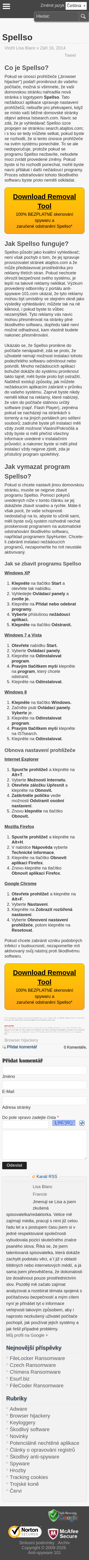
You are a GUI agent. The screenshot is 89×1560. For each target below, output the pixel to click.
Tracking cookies (29, 1477)
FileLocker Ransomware (37, 1358)
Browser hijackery (21, 1040)
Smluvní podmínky (36, 1542)
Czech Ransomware (33, 1365)
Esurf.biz (20, 1379)
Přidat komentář (22, 1046)
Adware (18, 1409)
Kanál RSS (46, 1176)
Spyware (20, 1464)
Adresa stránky (16, 1107)
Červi (16, 1491)
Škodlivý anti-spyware (34, 1457)
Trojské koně (24, 1484)
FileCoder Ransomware (37, 1386)
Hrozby (18, 1470)
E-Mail (8, 1091)
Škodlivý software (30, 1429)
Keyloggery (22, 1423)
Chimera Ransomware (35, 1372)
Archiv (64, 1542)
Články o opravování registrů (42, 1450)
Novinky (19, 1436)
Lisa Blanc (26, 48)
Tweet (70, 55)
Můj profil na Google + (27, 1335)
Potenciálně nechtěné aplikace (44, 1443)
